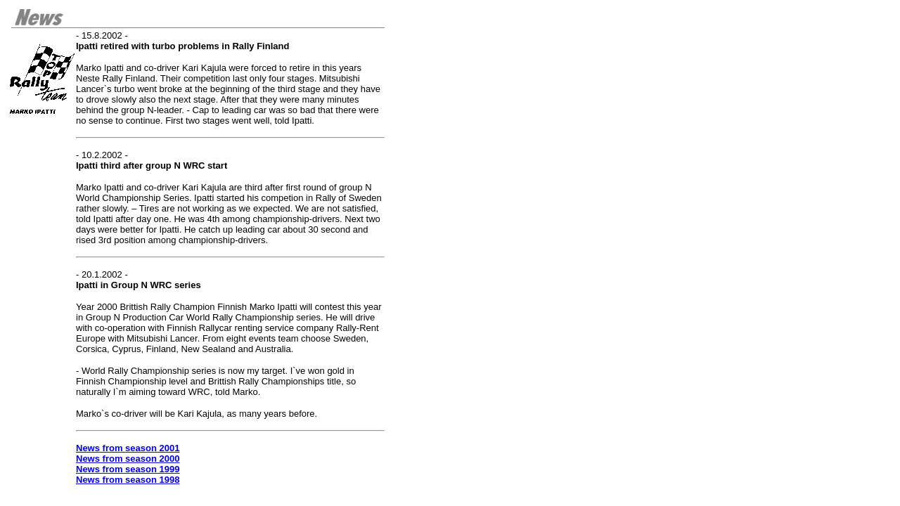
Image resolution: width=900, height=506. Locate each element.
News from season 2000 (127, 458)
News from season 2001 (127, 448)
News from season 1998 (127, 479)
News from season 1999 (127, 469)
